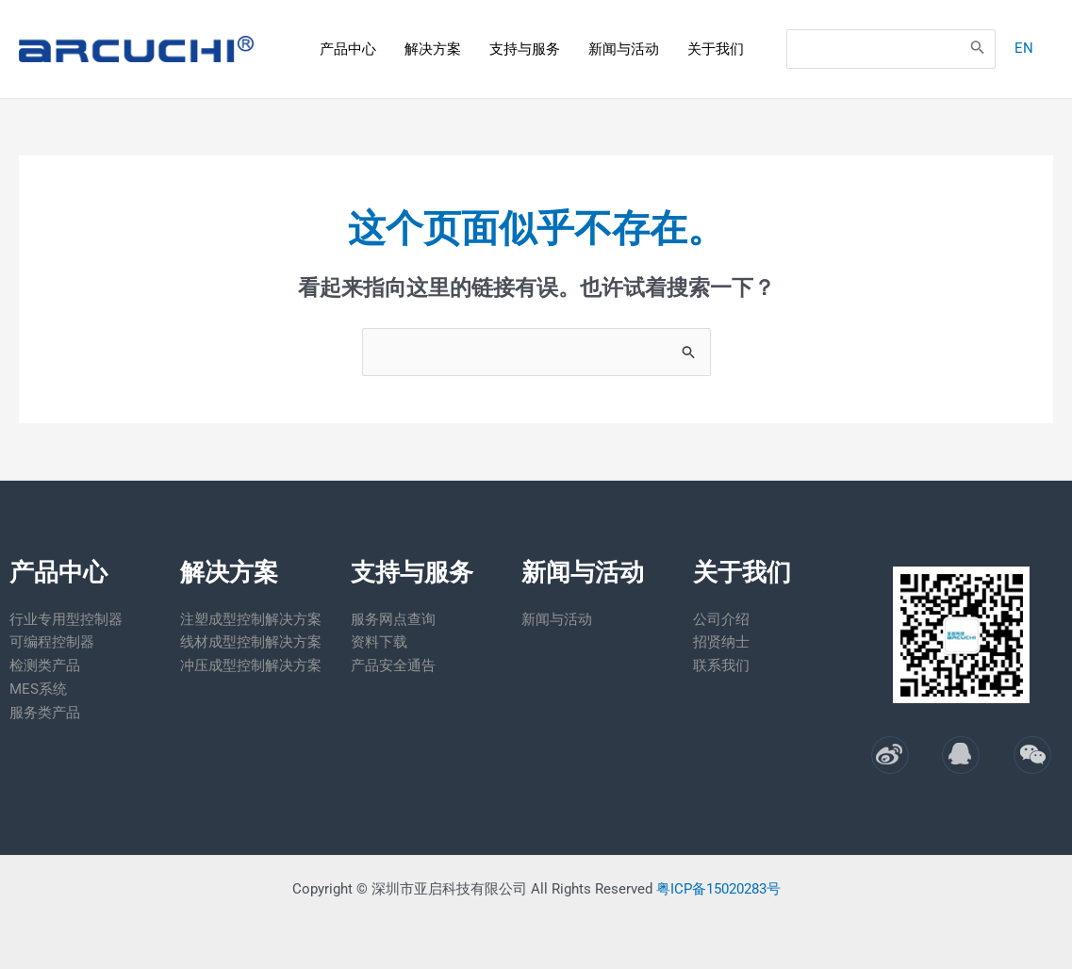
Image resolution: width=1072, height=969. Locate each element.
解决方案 (432, 49)
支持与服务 (524, 49)
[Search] (976, 49)
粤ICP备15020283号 (718, 888)
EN (1022, 48)
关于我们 (715, 49)
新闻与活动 (623, 49)
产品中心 (348, 49)
